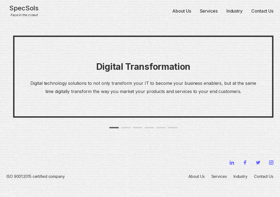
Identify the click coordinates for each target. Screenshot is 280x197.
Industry (234, 11)
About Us (181, 11)
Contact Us (262, 11)
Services (209, 11)
